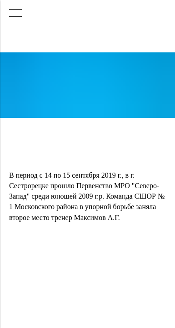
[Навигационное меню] (15, 13)
